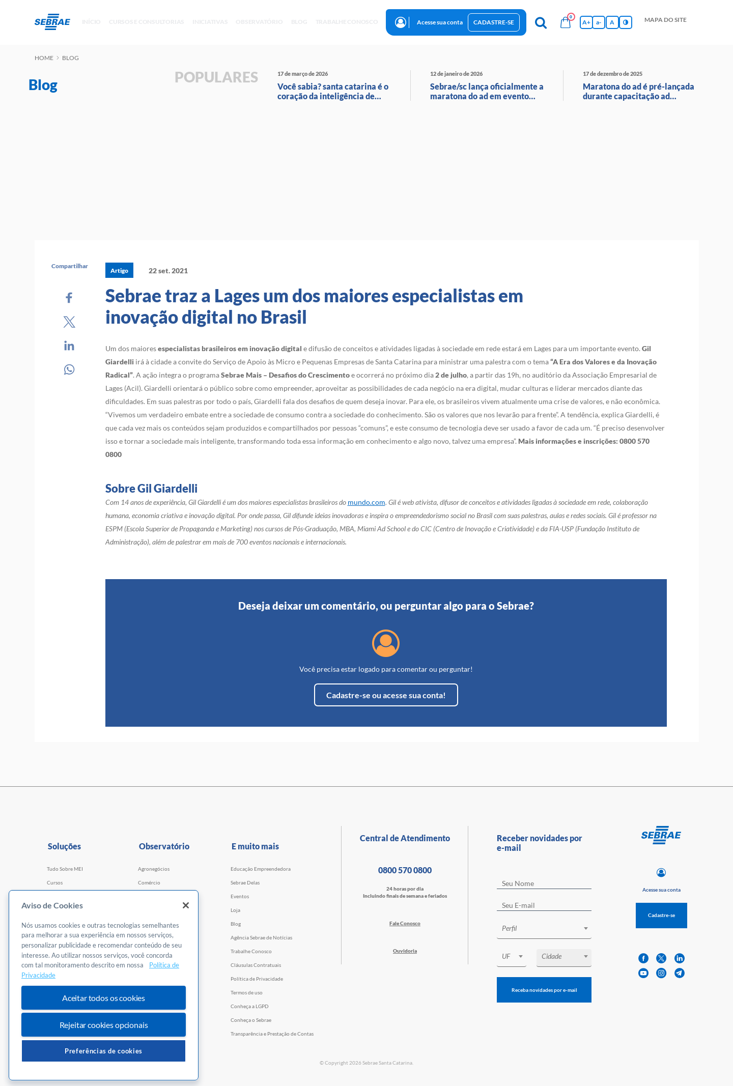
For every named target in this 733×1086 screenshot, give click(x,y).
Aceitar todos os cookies (103, 998)
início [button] (91, 21)
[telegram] (679, 973)
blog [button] (299, 21)
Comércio (149, 882)
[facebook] (643, 958)
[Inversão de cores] (625, 22)
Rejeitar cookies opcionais (104, 1025)
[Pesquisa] (541, 22)
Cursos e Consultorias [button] (146, 21)
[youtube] (643, 973)
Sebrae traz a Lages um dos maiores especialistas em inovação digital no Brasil (314, 305)
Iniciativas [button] (210, 21)
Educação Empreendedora (261, 869)
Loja (235, 910)
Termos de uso (247, 992)
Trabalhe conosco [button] (347, 21)
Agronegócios (154, 869)
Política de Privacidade (257, 979)
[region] (103, 985)
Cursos (55, 882)
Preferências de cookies (104, 1051)
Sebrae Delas (245, 882)
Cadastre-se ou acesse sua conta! (386, 695)
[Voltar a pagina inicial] (56, 22)
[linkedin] (679, 958)
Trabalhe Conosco (251, 951)
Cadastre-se (493, 22)
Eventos (240, 896)
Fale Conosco (404, 923)
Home (44, 58)
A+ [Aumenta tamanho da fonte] (586, 22)
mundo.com (366, 502)
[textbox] (549, 928)
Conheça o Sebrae (251, 1020)
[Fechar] (186, 905)
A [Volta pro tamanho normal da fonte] (612, 22)
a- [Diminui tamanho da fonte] (598, 22)
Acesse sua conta (440, 22)
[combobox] (544, 930)
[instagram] (661, 973)
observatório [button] (259, 21)
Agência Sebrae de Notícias (261, 937)
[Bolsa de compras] (565, 22)
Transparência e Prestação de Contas (272, 1034)
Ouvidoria (405, 951)
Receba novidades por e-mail (544, 990)
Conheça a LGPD (250, 1006)
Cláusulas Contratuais (256, 965)
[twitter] (661, 958)
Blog (236, 924)
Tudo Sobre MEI (65, 869)
